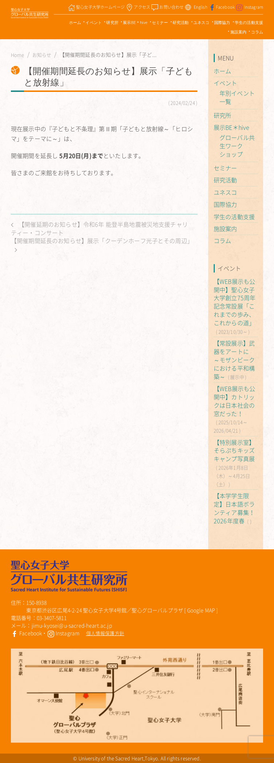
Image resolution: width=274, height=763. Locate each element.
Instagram (63, 633)
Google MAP (201, 610)
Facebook (26, 633)
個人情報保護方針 (105, 633)
